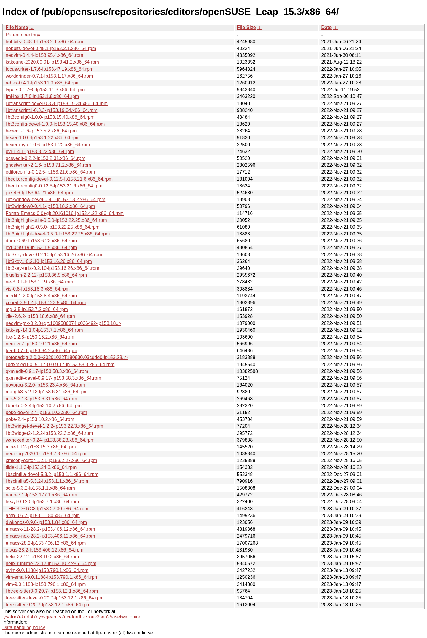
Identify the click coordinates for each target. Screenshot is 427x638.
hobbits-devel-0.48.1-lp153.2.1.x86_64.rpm (51, 48)
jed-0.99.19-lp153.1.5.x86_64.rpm (41, 247)
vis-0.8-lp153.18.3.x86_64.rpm (38, 288)
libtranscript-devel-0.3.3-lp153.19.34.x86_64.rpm (57, 103)
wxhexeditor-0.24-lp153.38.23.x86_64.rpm (50, 440)
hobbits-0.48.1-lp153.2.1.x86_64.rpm (44, 41)
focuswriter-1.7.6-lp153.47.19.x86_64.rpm (49, 69)
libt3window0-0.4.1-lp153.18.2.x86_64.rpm (50, 206)
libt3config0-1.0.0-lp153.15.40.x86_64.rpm (50, 117)
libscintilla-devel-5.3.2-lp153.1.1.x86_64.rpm (52, 474)
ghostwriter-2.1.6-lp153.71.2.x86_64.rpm (48, 165)
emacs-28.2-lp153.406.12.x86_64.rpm (46, 543)
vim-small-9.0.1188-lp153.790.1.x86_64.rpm (52, 577)
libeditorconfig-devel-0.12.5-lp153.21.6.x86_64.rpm (59, 179)
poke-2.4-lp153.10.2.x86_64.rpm (40, 419)
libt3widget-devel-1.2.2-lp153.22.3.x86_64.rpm (54, 426)
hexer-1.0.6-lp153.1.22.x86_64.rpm (43, 137)
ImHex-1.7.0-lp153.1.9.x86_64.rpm (42, 96)
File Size (246, 27)
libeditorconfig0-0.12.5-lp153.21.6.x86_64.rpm (54, 185)
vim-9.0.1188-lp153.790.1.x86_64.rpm (46, 584)
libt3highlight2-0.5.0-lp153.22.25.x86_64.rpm (53, 227)
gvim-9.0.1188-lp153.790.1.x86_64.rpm (47, 570)
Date (326, 27)
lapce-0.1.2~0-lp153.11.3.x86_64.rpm (45, 89)
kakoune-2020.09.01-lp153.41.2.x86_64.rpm (52, 62)
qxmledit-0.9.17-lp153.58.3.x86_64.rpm (47, 371)
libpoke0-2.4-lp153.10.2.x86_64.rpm (44, 405)
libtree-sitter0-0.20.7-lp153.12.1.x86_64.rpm (52, 591)
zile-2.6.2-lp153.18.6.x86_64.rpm (40, 316)
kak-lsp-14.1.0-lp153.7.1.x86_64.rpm (44, 330)
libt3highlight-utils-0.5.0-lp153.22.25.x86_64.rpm (56, 220)
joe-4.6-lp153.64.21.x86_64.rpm (39, 192)
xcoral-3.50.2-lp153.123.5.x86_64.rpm (46, 302)
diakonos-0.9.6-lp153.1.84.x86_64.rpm (46, 522)
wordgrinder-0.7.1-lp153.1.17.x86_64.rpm (49, 75)
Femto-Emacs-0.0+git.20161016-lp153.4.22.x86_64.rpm (65, 213)
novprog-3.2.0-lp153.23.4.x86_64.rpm (45, 384)
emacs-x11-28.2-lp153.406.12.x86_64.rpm (50, 529)
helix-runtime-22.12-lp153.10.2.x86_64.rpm (51, 563)
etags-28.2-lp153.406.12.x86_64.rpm (44, 549)
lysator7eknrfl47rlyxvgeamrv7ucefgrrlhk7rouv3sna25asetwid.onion (71, 616)
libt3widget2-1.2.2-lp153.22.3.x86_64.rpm (49, 433)
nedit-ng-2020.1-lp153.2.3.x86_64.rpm (46, 453)
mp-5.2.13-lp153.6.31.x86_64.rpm (41, 398)
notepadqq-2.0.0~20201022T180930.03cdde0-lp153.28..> (67, 357)
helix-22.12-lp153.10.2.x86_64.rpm (42, 556)
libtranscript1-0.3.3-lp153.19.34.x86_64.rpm (52, 110)
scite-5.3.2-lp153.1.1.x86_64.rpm (40, 487)
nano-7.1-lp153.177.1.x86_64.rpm (41, 494)
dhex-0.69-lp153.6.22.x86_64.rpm (41, 240)
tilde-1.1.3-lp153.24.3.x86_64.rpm (41, 467)
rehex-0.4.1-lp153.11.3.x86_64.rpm (43, 82)
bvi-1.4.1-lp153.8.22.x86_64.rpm (40, 151)
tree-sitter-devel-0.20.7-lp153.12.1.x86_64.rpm (54, 597)
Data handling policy (23, 627)
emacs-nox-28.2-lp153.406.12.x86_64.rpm (50, 535)
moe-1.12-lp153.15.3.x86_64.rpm (41, 446)
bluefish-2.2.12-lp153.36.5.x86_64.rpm (46, 275)
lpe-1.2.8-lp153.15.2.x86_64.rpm (40, 336)
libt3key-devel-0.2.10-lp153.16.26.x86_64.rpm (54, 254)
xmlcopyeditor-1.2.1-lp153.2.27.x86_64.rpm (51, 460)
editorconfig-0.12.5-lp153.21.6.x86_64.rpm (50, 171)
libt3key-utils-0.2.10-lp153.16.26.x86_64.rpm (52, 268)
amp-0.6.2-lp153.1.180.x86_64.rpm (43, 515)
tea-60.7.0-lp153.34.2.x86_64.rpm (41, 350)
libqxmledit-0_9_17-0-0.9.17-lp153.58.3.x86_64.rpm (60, 364)
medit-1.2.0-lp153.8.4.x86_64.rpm (41, 295)
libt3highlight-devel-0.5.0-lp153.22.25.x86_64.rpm (58, 233)
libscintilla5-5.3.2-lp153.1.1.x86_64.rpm (47, 481)
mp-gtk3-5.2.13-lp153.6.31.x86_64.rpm (47, 391)
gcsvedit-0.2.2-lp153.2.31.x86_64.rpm (45, 158)
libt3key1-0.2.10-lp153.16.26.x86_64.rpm (49, 261)
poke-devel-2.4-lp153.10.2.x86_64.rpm (46, 412)
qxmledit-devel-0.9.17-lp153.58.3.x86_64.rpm (53, 378)
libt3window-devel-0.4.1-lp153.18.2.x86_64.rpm (55, 199)
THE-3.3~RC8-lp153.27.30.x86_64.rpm (47, 508)
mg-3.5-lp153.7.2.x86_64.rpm (37, 309)
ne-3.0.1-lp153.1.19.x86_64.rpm (39, 281)
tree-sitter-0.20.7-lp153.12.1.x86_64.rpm (48, 604)
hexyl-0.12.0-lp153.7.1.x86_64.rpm (42, 501)
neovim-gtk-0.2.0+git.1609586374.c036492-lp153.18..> (63, 323)
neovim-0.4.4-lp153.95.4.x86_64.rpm (44, 55)
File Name (17, 27)
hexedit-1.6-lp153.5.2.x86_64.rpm (41, 130)
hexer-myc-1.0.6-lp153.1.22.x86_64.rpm (48, 144)
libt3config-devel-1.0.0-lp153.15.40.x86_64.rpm (55, 123)
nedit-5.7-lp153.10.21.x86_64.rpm (41, 343)
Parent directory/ (23, 34)
